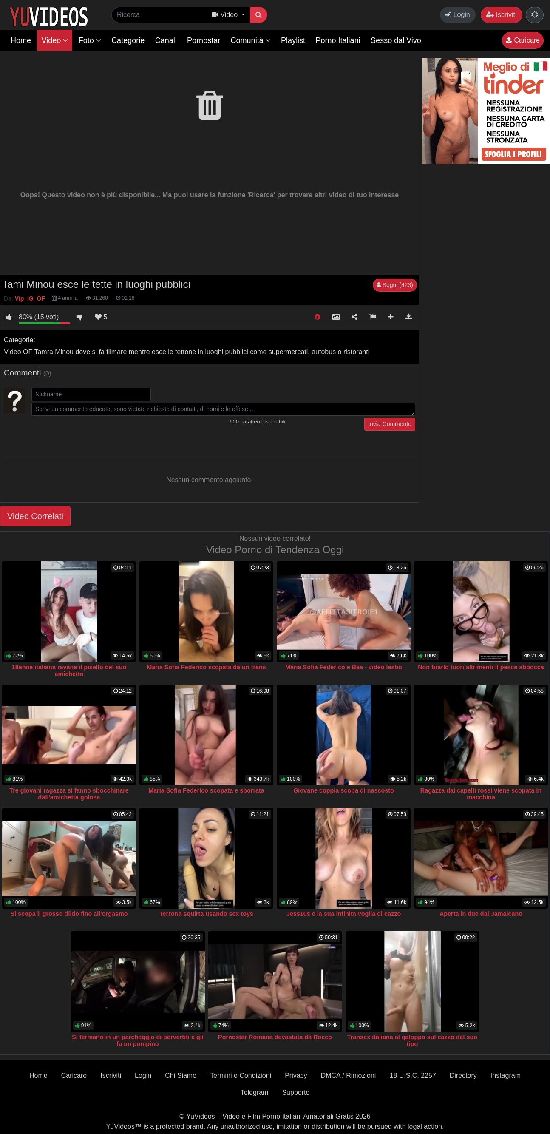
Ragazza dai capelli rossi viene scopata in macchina (481, 794)
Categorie (128, 40)
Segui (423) (395, 284)
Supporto (295, 1092)
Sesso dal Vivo (396, 40)
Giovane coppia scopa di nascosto (343, 790)
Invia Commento (389, 424)
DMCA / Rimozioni (348, 1075)
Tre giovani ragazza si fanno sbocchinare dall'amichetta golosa (69, 794)
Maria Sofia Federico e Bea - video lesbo (343, 667)
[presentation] (96, 434)
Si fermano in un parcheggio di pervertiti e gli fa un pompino (137, 1040)
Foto (90, 40)
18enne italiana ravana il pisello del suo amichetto (69, 670)
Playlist (293, 40)
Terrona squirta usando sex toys (206, 913)
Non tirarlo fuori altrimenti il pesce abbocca (481, 667)
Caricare (523, 40)
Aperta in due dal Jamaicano (480, 913)
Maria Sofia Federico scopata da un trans (206, 667)
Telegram (255, 1092)
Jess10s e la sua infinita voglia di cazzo (343, 913)
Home (21, 40)
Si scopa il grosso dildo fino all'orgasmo (69, 913)
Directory (463, 1075)
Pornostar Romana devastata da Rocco (275, 1037)
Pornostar (203, 40)
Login (457, 14)
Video (54, 40)
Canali (166, 40)
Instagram (505, 1075)
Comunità (251, 40)
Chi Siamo (180, 1075)
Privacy (296, 1075)
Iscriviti (501, 14)
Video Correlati (35, 516)
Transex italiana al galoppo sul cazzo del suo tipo (412, 1040)
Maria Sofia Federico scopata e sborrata (206, 790)
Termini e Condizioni (240, 1075)
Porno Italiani (338, 40)
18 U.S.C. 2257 (412, 1075)
